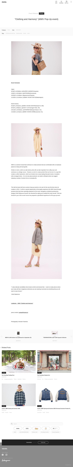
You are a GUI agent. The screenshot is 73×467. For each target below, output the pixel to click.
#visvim (24, 33)
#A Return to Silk (34, 432)
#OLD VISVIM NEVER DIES (23, 432)
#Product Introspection (55, 432)
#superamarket (19, 33)
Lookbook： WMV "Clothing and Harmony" (22, 303)
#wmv (28, 33)
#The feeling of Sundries (45, 432)
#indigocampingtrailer (8, 379)
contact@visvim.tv (23, 312)
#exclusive (39, 412)
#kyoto (15, 379)
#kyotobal (19, 379)
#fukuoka (39, 379)
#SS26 (15, 432)
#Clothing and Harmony (10, 33)
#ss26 (3, 412)
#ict (2, 379)
